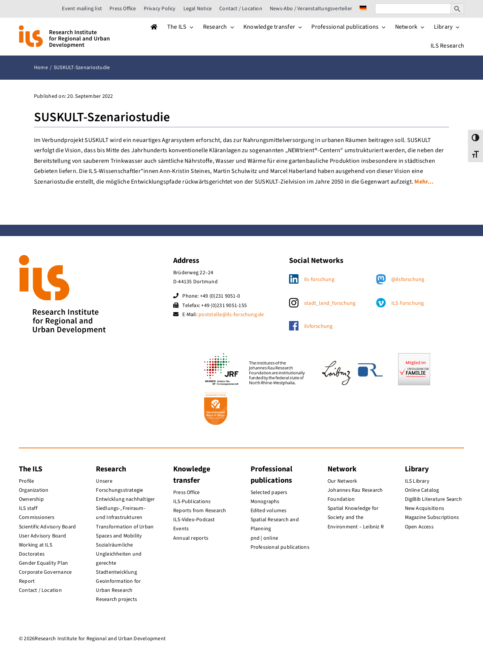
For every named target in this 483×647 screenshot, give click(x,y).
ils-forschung (319, 279)
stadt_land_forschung (330, 303)
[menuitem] (363, 8)
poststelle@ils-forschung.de (231, 314)
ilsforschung (318, 326)
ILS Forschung (407, 303)
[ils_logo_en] (64, 28)
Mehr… (424, 182)
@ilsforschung (408, 279)
